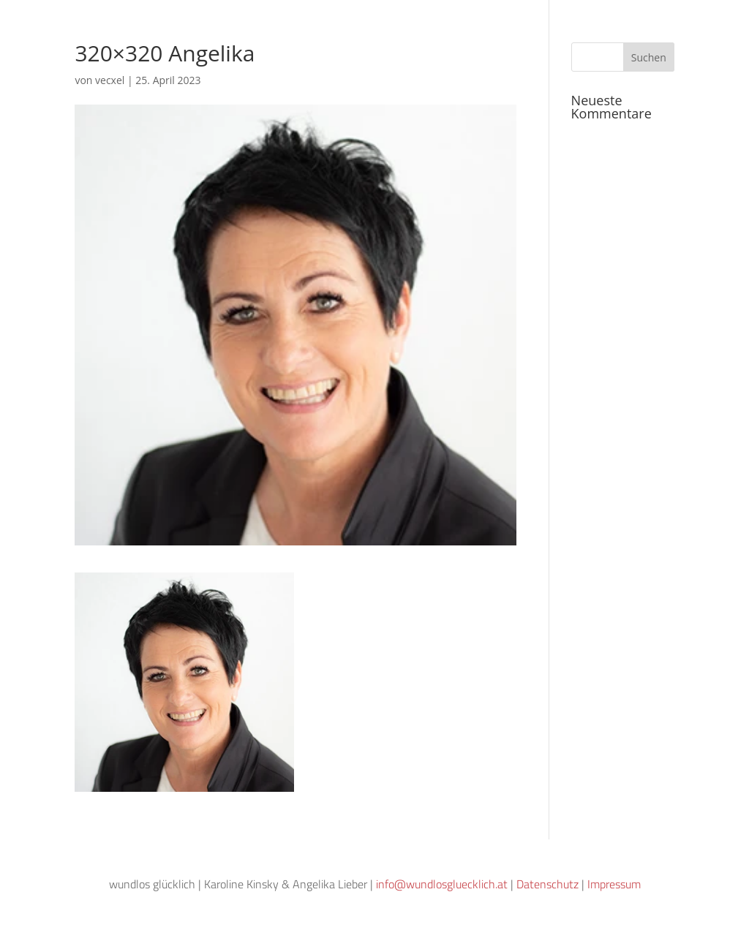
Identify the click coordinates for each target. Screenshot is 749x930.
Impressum (614, 884)
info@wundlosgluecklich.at (442, 884)
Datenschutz (547, 884)
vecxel (109, 80)
